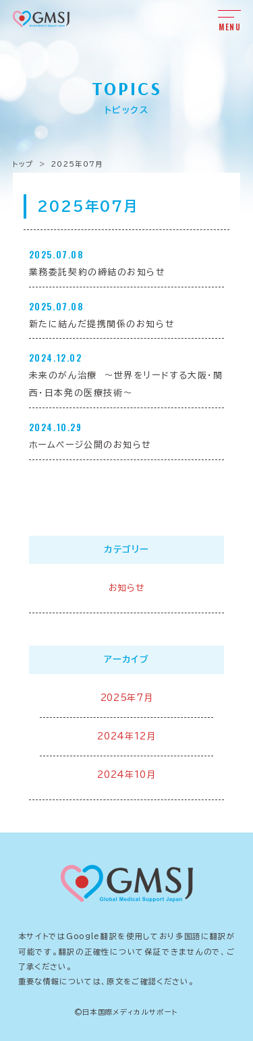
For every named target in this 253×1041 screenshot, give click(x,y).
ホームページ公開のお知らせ (90, 445)
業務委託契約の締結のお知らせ (97, 272)
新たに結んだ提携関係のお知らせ (102, 324)
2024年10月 (126, 774)
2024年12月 (126, 736)
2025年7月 (127, 698)
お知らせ (127, 588)
